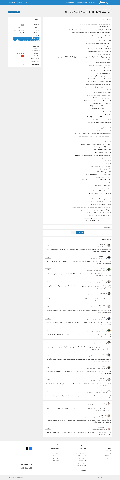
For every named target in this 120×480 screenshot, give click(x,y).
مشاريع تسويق (82, 461)
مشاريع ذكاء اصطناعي (81, 453)
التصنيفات (83, 470)
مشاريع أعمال (83, 448)
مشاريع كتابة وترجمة (81, 463)
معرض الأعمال (55, 453)
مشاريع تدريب (82, 468)
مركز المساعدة (56, 461)
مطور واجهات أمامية (101, 283)
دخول (73, 233)
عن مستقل (110, 448)
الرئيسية (110, 9)
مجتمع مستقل (56, 456)
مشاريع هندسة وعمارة (81, 456)
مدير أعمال (103, 307)
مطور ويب (103, 429)
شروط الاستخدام (108, 456)
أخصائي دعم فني (101, 246)
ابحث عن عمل (56, 451)
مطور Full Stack (102, 258)
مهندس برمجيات (35, 50)
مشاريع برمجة (82, 451)
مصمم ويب (103, 344)
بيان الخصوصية (108, 458)
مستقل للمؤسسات (55, 448)
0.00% (22, 56)
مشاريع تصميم (82, 458)
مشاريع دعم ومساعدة (81, 465)
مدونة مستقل (56, 458)
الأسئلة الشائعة (109, 451)
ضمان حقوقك (109, 453)
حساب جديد (80, 233)
